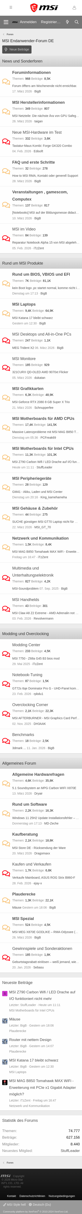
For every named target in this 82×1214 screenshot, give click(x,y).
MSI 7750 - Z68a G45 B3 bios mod (35, 658)
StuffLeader (44, 467)
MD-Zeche (51, 823)
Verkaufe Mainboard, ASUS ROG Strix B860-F (43, 877)
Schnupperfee (43, 407)
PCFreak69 (48, 437)
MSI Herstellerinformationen (38, 102)
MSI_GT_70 (42, 527)
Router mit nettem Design (30, 1040)
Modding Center (26, 645)
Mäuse (16, 907)
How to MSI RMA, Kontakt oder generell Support (45, 175)
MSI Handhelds (25, 599)
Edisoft (38, 151)
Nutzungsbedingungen (62, 1196)
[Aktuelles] (67, 22)
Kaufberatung (25, 834)
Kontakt (11, 1196)
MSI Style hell (14, 1204)
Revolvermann (43, 618)
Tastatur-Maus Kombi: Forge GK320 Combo (42, 145)
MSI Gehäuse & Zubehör (35, 508)
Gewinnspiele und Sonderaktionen (42, 948)
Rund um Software (29, 804)
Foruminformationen (31, 72)
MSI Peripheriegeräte (31, 478)
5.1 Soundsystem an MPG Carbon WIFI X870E (44, 788)
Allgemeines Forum (19, 763)
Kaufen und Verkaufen (31, 864)
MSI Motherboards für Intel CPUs (43, 448)
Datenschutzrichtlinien (32, 1196)
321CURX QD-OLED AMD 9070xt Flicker (40, 372)
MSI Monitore (24, 359)
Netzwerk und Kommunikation (40, 538)
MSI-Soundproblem (25, 588)
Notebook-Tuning (27, 675)
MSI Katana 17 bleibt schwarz (32, 318)
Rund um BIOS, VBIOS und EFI (41, 274)
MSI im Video (24, 229)
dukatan (39, 377)
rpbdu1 (38, 694)
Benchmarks (23, 735)
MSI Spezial (23, 918)
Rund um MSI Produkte (22, 263)
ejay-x (38, 883)
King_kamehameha (53, 497)
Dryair (38, 793)
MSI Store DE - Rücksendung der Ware (39, 848)
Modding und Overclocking (25, 634)
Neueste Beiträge (17, 982)
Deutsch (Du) (40, 1204)
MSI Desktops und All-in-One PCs (41, 334)
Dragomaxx (42, 853)
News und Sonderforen (22, 61)
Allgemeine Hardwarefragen (38, 774)
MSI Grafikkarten (28, 388)
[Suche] (76, 22)
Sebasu (38, 967)
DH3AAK (40, 724)
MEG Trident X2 (23, 348)
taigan (38, 121)
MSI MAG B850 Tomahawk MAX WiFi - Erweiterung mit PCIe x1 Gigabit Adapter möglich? (42, 1087)
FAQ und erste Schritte (33, 162)
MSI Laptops (24, 304)
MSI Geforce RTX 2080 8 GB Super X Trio (41, 402)
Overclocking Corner (30, 705)
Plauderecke (23, 894)
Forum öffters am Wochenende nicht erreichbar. (44, 86)
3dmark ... (19, 748)
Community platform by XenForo (35, 1211)
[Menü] (6, 22)
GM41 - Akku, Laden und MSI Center (37, 492)
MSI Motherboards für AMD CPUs (43, 418)
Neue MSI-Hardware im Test (37, 132)
